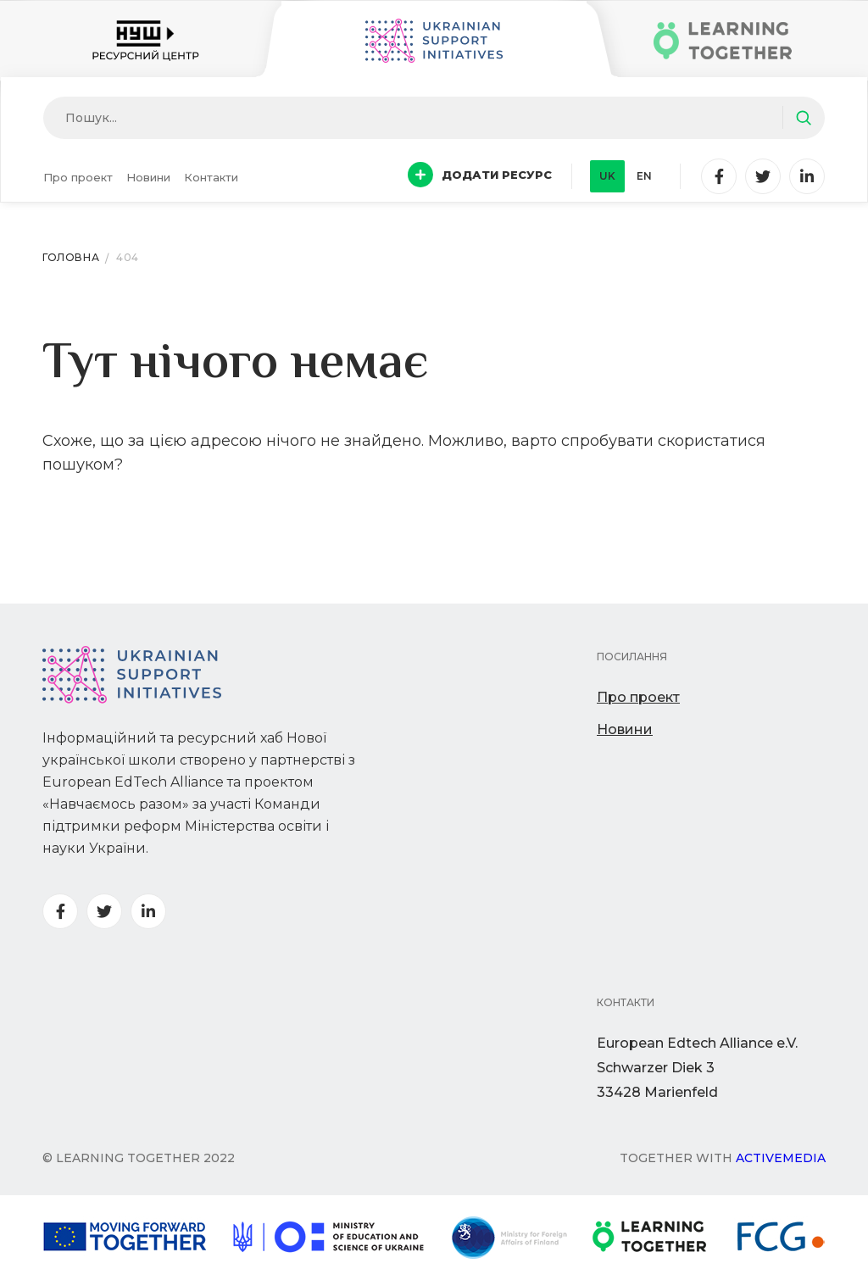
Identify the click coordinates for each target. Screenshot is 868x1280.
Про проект (78, 177)
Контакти (211, 177)
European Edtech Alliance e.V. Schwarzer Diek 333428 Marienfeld (697, 1067)
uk (607, 176)
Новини (148, 177)
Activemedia (781, 1158)
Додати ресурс (480, 174)
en (644, 176)
